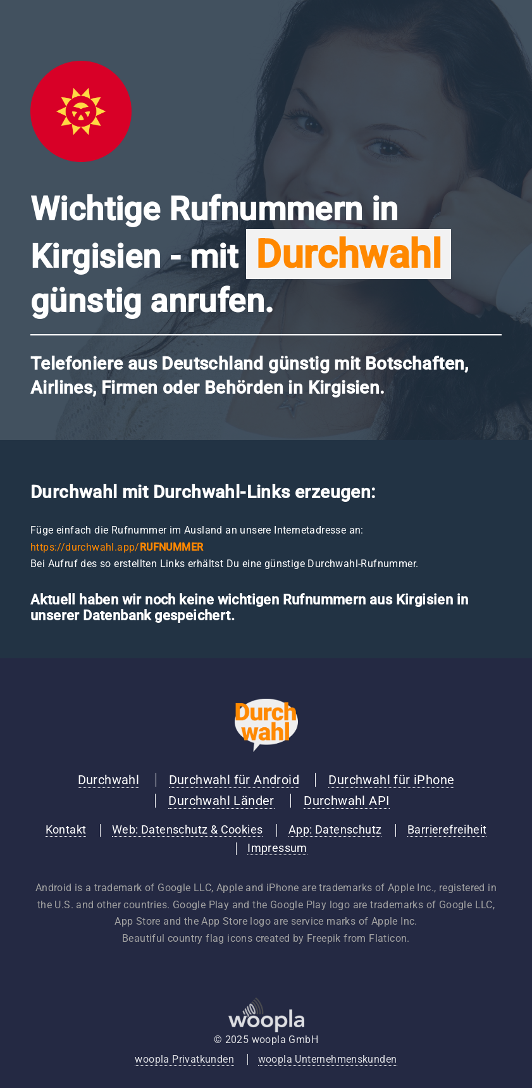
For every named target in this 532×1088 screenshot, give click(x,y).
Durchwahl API (346, 800)
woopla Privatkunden (184, 1059)
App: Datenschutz (334, 829)
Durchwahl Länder (221, 800)
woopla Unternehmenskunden (327, 1059)
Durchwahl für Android (234, 779)
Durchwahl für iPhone (391, 779)
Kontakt (66, 829)
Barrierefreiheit (446, 829)
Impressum (277, 848)
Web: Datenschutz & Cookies (187, 829)
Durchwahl (109, 779)
